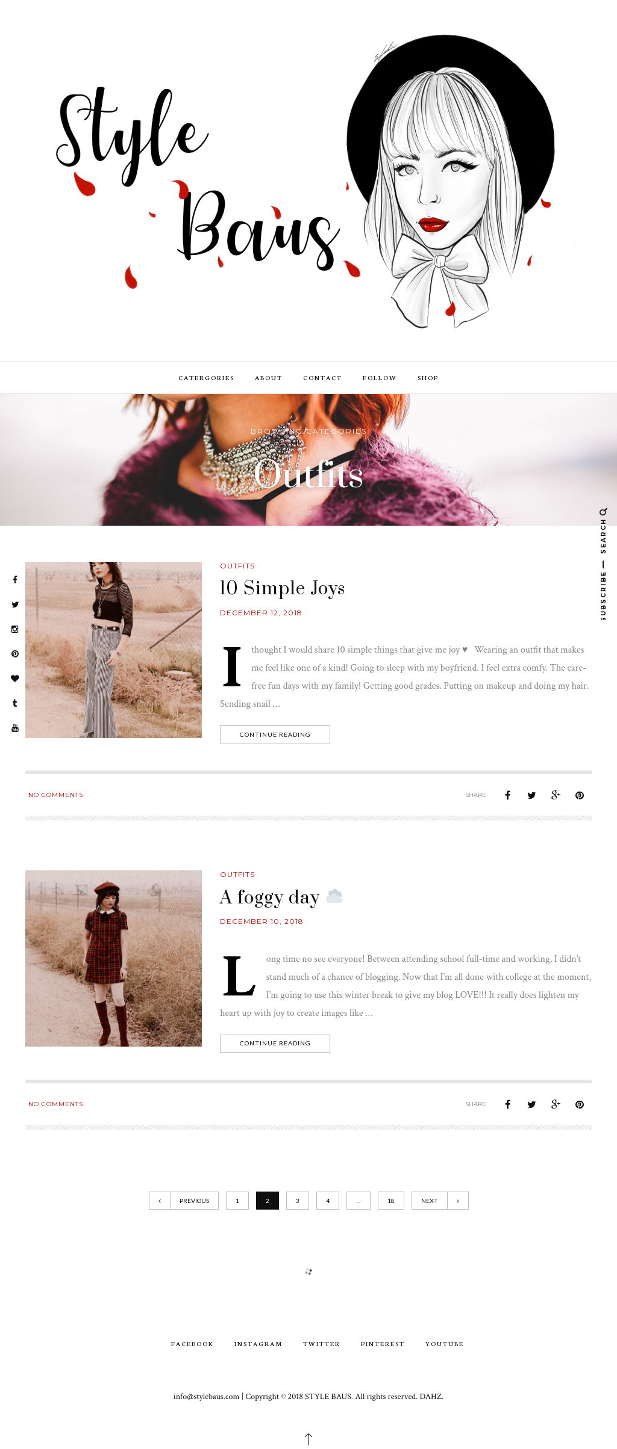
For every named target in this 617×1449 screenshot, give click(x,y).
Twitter (321, 1343)
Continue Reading (276, 734)
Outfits (237, 565)
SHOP (428, 377)
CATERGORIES (206, 377)
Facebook (192, 1343)
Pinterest (383, 1343)
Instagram (258, 1343)
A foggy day (281, 898)
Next (440, 1200)
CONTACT (322, 377)
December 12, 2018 (261, 612)
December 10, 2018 (262, 921)
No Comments (55, 795)
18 (391, 1200)
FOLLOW (380, 377)
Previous (183, 1200)
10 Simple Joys (282, 588)
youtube (444, 1343)
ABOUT (269, 377)
